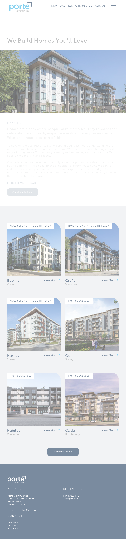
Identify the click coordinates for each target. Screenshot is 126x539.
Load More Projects (63, 451)
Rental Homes (77, 5)
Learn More (50, 280)
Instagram (13, 528)
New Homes (59, 5)
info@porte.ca (72, 499)
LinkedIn (12, 525)
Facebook (13, 522)
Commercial (97, 5)
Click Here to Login (22, 192)
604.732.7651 (72, 496)
